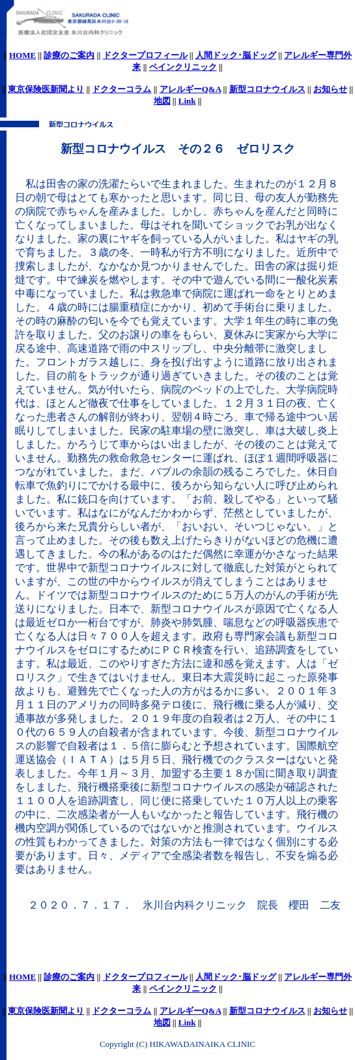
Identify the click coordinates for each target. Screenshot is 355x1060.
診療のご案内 (69, 55)
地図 (162, 101)
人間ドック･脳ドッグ (235, 55)
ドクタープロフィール (145, 55)
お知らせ (330, 89)
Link (187, 101)
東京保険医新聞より (46, 89)
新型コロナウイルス (267, 89)
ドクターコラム (121, 89)
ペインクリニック (183, 67)
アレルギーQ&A (190, 89)
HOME (22, 55)
